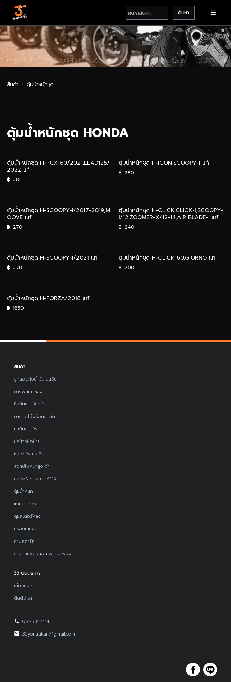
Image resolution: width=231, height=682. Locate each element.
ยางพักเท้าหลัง (28, 391)
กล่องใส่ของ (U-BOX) (36, 478)
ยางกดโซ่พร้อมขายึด (34, 416)
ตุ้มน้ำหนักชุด (40, 84)
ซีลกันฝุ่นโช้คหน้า (29, 404)
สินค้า (12, 84)
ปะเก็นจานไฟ (25, 429)
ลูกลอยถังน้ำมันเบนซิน (35, 379)
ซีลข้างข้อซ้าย (27, 441)
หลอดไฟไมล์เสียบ (30, 454)
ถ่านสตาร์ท (24, 541)
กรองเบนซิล (25, 528)
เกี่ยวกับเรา (24, 585)
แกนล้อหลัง (25, 503)
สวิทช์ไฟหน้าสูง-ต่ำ (32, 466)
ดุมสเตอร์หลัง (27, 516)
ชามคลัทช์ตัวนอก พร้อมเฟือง (42, 553)
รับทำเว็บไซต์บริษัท (167, 669)
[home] (19, 12)
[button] (213, 12)
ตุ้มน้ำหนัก (23, 491)
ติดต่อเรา (23, 598)
